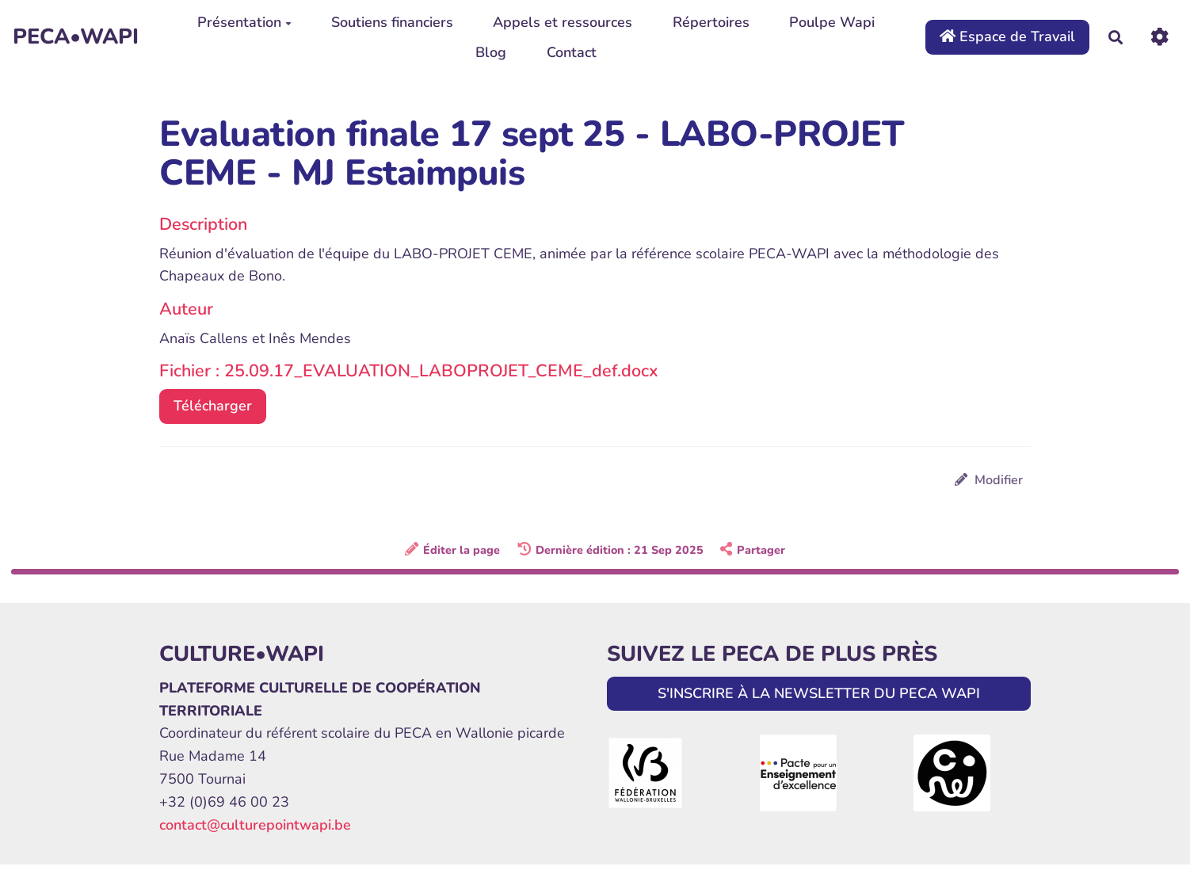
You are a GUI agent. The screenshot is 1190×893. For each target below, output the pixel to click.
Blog (490, 52)
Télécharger (213, 405)
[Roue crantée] (1159, 37)
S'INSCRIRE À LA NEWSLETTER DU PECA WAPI (819, 693)
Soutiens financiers (392, 22)
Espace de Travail (1007, 36)
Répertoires (711, 22)
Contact (572, 52)
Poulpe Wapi (832, 22)
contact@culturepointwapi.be (255, 824)
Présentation (244, 22)
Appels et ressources (562, 22)
